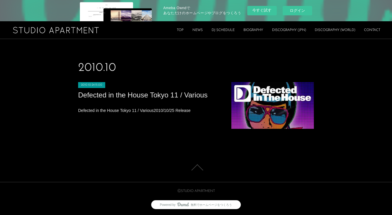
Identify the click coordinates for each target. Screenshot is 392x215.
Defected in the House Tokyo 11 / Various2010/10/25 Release (134, 110)
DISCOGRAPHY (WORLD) (335, 30)
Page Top (196, 167)
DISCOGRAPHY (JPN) (289, 30)
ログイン (297, 10)
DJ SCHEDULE (223, 30)
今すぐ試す (261, 10)
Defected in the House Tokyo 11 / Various (142, 95)
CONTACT (372, 30)
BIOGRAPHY (253, 30)
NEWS (197, 30)
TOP (180, 30)
